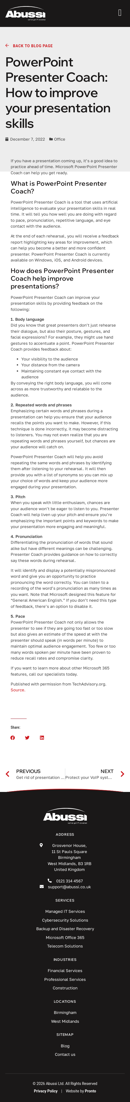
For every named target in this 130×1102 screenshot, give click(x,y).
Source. (18, 689)
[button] (13, 738)
